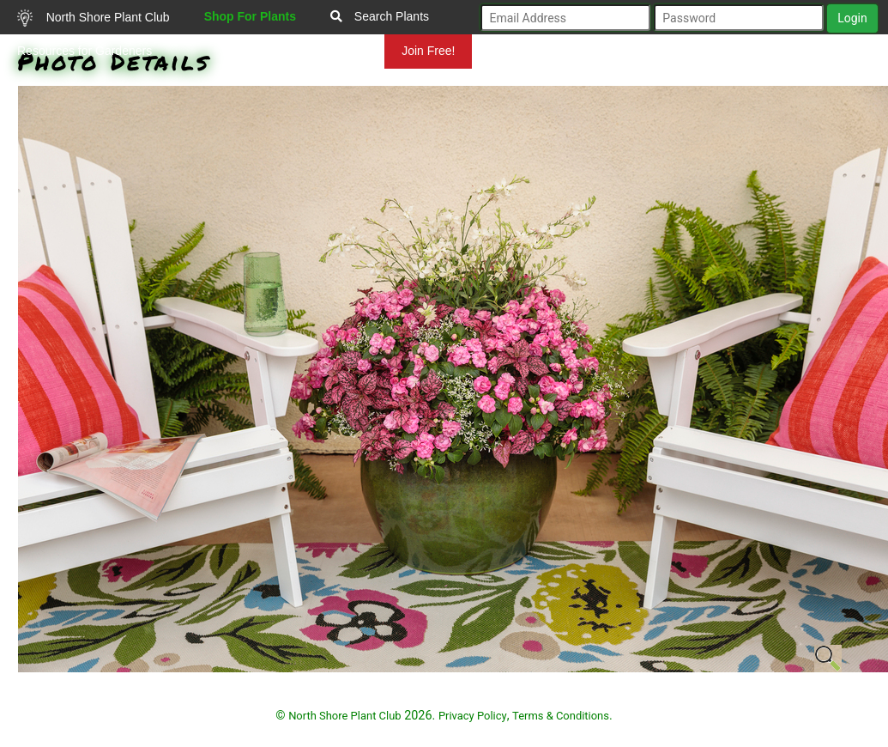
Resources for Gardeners (84, 51)
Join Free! (428, 51)
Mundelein (329, 51)
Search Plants (379, 16)
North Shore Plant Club (93, 18)
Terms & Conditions (560, 715)
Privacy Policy (472, 715)
